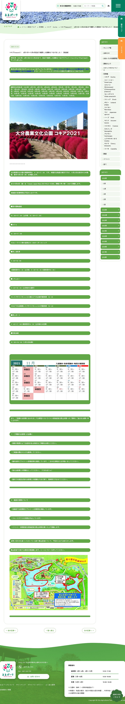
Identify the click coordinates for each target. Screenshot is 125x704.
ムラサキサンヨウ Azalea (110, 140)
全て (105, 164)
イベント (106, 159)
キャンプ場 (107, 48)
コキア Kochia (109, 77)
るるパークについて (7, 685)
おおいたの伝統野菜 (110, 58)
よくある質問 (50, 685)
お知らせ (106, 53)
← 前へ (11, 630)
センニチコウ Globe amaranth (110, 95)
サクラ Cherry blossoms (109, 144)
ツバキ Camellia (110, 149)
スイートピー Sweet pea (109, 81)
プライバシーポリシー (35, 685)
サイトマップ (21, 685)
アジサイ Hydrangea (108, 135)
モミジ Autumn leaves (110, 121)
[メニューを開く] (118, 6)
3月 (104, 194)
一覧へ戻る (50, 630)
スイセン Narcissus (108, 108)
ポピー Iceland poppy (110, 103)
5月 (104, 183)
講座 (105, 154)
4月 (104, 189)
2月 (104, 199)
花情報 (105, 74)
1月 (104, 204)
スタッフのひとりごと (110, 69)
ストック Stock (110, 99)
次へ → (89, 630)
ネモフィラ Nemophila (109, 130)
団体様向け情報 (5, 689)
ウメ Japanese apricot (110, 113)
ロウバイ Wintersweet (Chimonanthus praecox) (109, 88)
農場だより (107, 63)
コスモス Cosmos (111, 126)
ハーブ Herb (109, 117)
